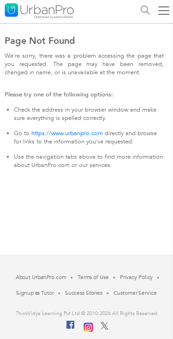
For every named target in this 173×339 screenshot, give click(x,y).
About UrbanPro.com (41, 277)
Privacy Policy (136, 277)
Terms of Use (93, 277)
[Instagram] (88, 326)
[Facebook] (70, 328)
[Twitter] (104, 328)
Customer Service (134, 293)
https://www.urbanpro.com (67, 133)
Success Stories (84, 293)
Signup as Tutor (35, 293)
